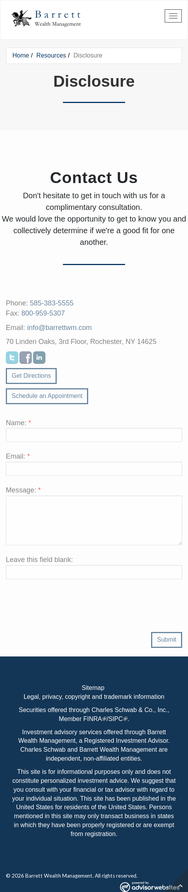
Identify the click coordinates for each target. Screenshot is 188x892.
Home (20, 55)
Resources (51, 55)
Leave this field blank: (39, 562)
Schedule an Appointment (47, 398)
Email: (18, 459)
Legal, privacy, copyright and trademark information (94, 696)
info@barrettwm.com (59, 329)
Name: (18, 425)
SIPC (115, 719)
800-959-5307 (43, 315)
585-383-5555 (51, 305)
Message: (23, 492)
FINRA (92, 719)
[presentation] (65, 613)
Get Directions (31, 377)
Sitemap (93, 687)
